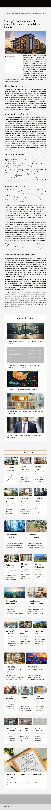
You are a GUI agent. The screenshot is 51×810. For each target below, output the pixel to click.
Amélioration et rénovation (12, 63)
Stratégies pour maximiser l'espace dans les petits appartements (13, 670)
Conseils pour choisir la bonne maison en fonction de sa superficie (25, 412)
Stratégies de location (11, 69)
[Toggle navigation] (3, 3)
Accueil (6, 12)
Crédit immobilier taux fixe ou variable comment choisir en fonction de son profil (23, 366)
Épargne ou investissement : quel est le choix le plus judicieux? (24, 342)
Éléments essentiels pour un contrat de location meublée (25, 775)
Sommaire (10, 57)
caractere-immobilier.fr (11, 248)
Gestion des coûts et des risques (14, 72)
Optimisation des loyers (11, 60)
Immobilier (13, 12)
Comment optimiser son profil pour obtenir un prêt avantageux (24, 436)
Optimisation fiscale (10, 66)
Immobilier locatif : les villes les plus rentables (22, 389)
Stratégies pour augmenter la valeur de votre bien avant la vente (36, 604)
